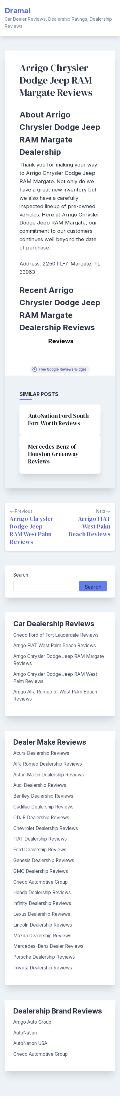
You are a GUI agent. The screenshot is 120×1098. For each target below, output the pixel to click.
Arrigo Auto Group (32, 1022)
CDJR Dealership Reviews (41, 817)
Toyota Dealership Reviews (42, 968)
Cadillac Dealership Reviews (43, 807)
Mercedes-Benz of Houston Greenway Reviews (53, 453)
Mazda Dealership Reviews (42, 936)
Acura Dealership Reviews (41, 753)
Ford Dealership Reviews (39, 850)
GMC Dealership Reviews (40, 871)
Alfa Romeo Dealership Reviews (47, 764)
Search (20, 575)
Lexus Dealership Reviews (41, 914)
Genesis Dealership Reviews (43, 860)
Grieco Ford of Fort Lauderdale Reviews (56, 635)
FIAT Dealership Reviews (40, 839)
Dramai (17, 10)
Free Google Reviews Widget (59, 369)
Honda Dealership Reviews (42, 892)
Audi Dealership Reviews (39, 785)
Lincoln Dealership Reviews (42, 925)
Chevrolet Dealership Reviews (45, 828)
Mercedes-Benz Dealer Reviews (48, 946)
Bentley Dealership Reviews (43, 796)
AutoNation (25, 1033)
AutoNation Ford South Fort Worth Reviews (58, 419)
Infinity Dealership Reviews (42, 903)
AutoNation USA (30, 1043)
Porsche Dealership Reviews (44, 957)
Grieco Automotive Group (40, 882)
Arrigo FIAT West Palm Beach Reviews (54, 645)
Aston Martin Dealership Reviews (48, 775)
